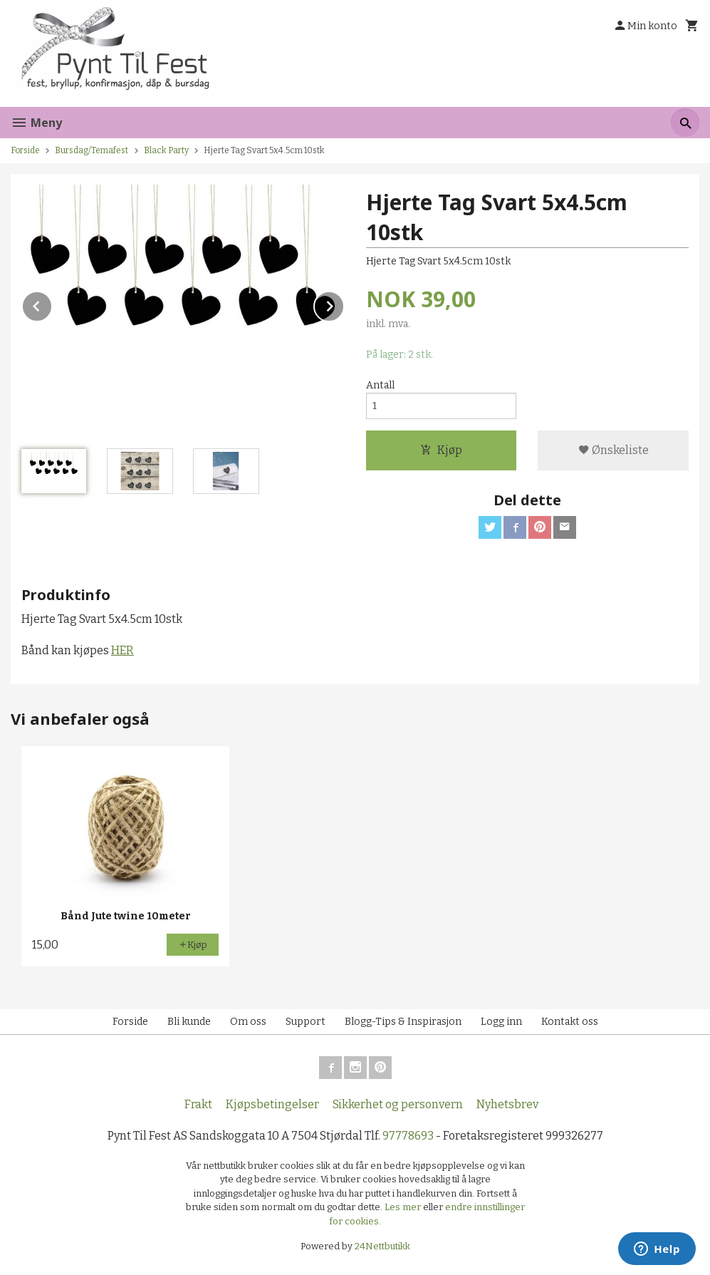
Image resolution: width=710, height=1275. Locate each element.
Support (305, 1022)
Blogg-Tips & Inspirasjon (403, 1022)
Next (344, 304)
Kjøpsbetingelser (272, 1104)
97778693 (408, 1135)
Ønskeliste (613, 450)
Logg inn (501, 1022)
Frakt (198, 1104)
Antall (380, 385)
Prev (52, 304)
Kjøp (441, 450)
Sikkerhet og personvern (398, 1104)
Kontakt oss (569, 1022)
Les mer (404, 1207)
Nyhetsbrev (507, 1104)
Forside (25, 150)
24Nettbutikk (382, 1246)
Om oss (248, 1022)
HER (122, 650)
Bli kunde (189, 1022)
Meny (36, 122)
